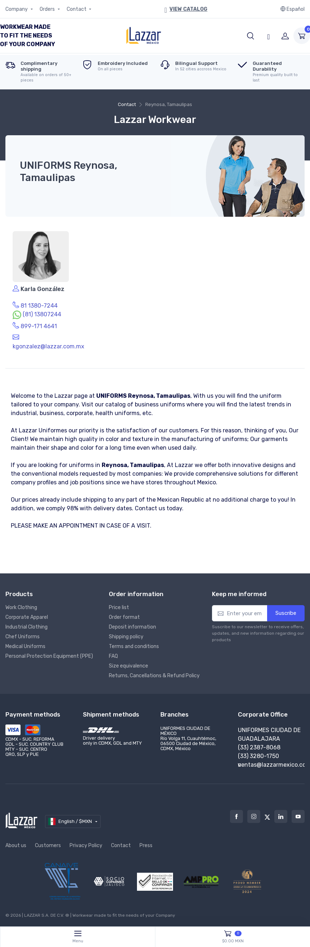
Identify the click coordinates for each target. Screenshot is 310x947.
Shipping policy (126, 637)
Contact (77, 9)
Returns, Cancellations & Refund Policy (154, 676)
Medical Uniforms (25, 646)
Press (146, 845)
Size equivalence (128, 666)
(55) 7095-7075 (258, 747)
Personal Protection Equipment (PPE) (49, 656)
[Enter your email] (239, 613)
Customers (48, 845)
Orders (48, 9)
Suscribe (285, 613)
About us (15, 845)
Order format (124, 617)
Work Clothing (21, 607)
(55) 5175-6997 (258, 756)
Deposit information (132, 627)
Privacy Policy (86, 845)
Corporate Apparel (26, 617)
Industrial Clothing (26, 627)
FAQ (113, 656)
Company (17, 9)
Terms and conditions (134, 646)
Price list (119, 607)
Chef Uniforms (22, 637)
